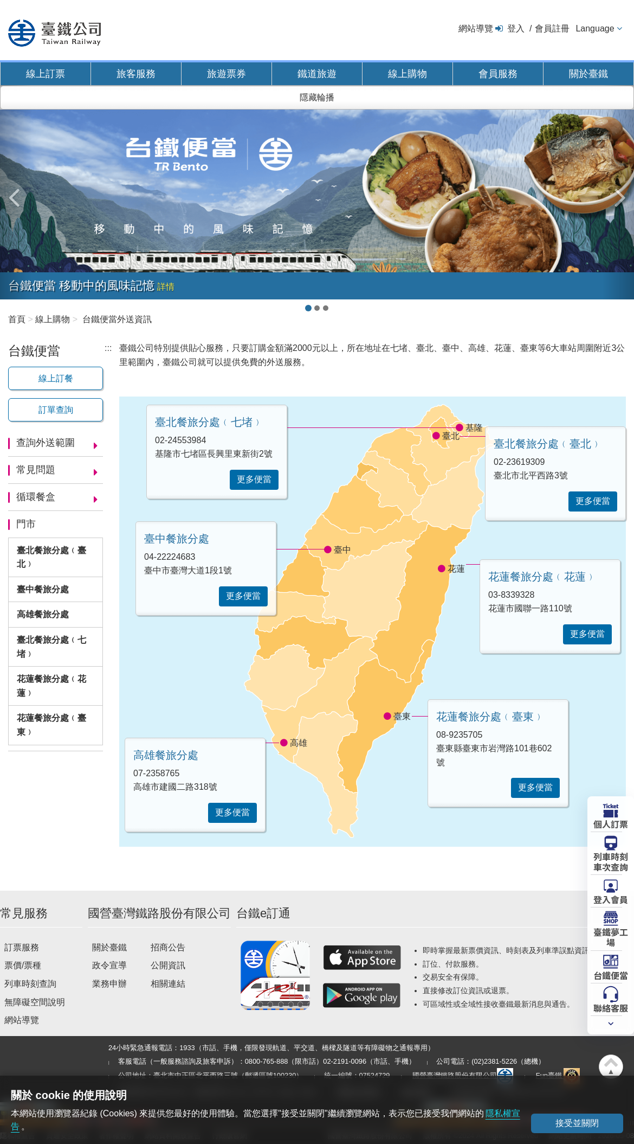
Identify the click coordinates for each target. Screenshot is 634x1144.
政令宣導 (109, 965)
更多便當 (592, 501)
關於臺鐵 (588, 73)
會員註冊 (552, 28)
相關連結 (168, 983)
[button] (16, 192)
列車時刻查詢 (30, 983)
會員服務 (497, 73)
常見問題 (35, 469)
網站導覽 (475, 28)
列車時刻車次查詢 (610, 861)
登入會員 (610, 899)
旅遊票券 (226, 73)
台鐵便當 (610, 975)
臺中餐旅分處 (43, 589)
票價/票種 (22, 965)
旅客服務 (136, 73)
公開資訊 (168, 965)
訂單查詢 (55, 409)
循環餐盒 (35, 496)
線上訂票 (45, 73)
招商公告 (168, 947)
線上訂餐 (55, 378)
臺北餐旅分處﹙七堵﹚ (51, 647)
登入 (516, 28)
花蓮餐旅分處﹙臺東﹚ (51, 725)
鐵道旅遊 (317, 73)
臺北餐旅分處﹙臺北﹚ (51, 557)
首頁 (16, 319)
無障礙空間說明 (34, 1002)
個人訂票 (610, 823)
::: (108, 348)
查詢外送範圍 (45, 442)
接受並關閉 (577, 1123)
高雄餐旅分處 (43, 614)
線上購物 (407, 73)
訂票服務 (21, 947)
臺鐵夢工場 (610, 936)
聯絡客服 (610, 1007)
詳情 (165, 286)
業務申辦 (109, 983)
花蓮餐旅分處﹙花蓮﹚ (51, 686)
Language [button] (594, 28)
